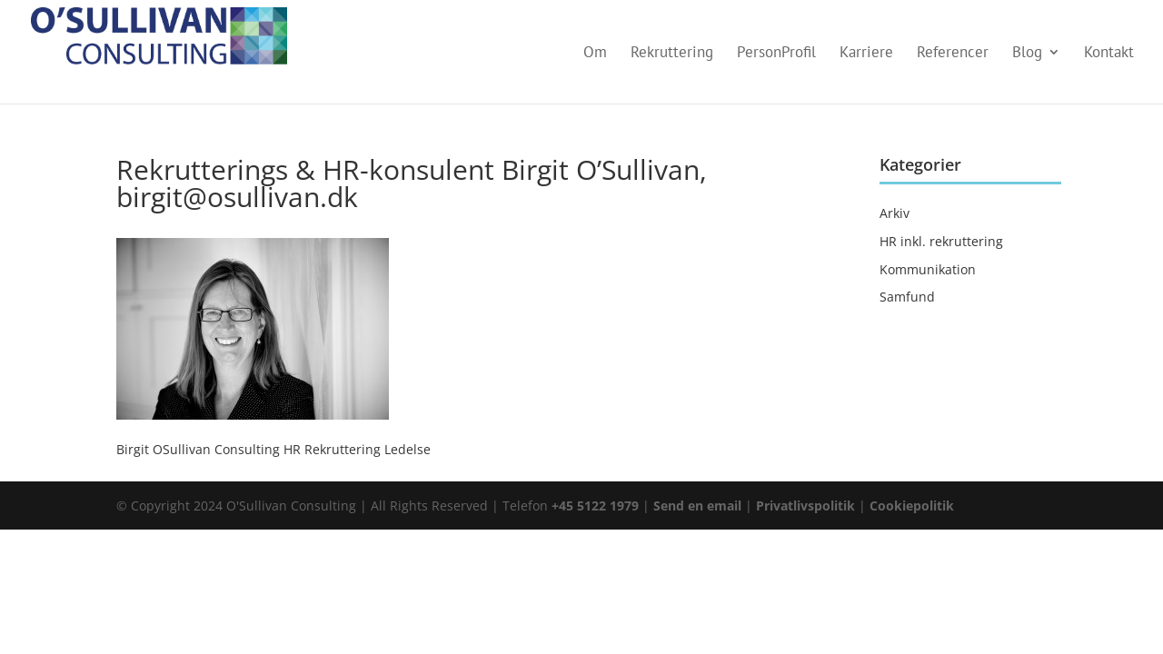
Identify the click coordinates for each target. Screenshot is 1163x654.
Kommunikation (928, 269)
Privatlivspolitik (807, 505)
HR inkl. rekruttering (941, 241)
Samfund (907, 296)
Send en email (697, 505)
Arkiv (895, 213)
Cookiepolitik (912, 505)
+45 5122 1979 (595, 505)
